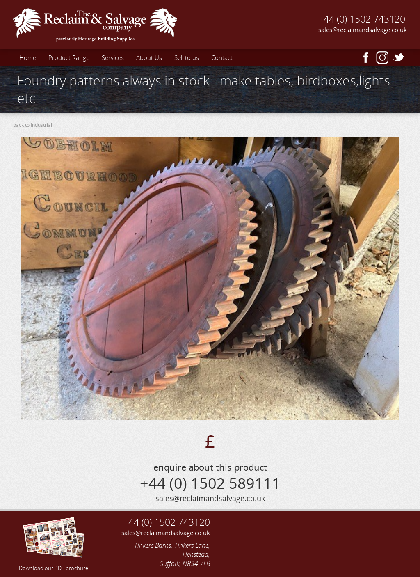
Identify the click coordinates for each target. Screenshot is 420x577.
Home (27, 57)
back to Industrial (32, 124)
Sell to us (186, 57)
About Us (149, 57)
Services (113, 57)
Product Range (68, 57)
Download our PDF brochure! (54, 542)
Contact (222, 57)
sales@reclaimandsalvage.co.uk (362, 29)
